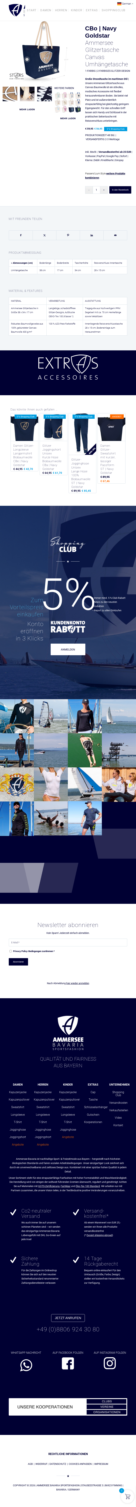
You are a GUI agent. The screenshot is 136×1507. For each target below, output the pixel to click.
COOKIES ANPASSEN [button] (80, 1464)
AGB (30, 1464)
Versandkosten (118, 1102)
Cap (93, 1092)
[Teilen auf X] (44, 235)
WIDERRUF (41, 1464)
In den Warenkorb (120, 190)
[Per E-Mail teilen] (115, 235)
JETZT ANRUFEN (68, 1318)
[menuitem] (31, 10)
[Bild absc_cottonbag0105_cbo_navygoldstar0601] (11, 95)
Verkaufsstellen (118, 1110)
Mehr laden (27, 109)
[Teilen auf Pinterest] (68, 235)
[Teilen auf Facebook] (21, 235)
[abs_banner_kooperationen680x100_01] (68, 1407)
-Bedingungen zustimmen (34, 951)
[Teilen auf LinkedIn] (91, 235)
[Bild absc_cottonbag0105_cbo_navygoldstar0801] (28, 95)
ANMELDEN (68, 649)
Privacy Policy (20, 951)
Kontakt (118, 1125)
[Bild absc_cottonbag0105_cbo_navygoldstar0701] (46, 95)
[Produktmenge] (96, 190)
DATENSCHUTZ (57, 1464)
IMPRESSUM (101, 1464)
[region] (68, 372)
